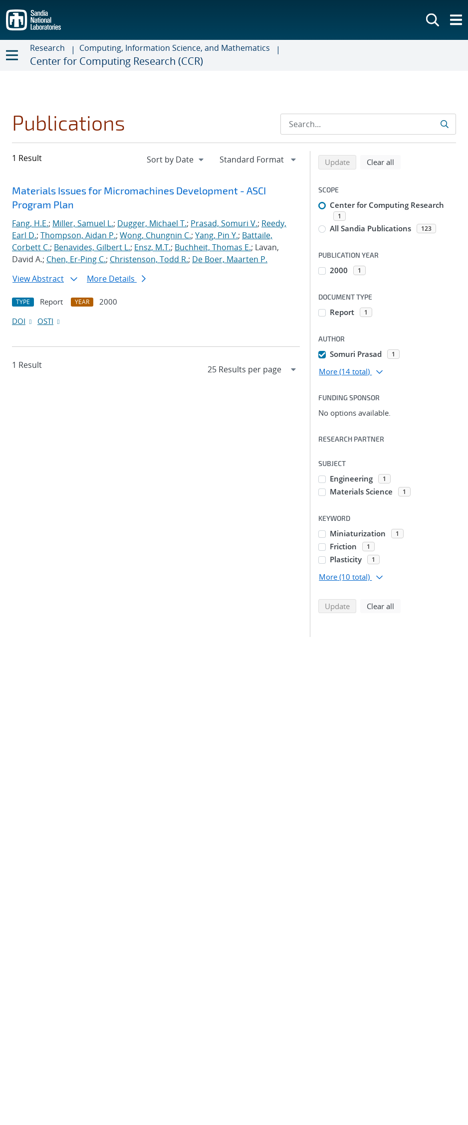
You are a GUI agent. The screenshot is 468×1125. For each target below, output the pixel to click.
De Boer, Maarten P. (229, 259)
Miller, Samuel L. (82, 223)
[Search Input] (368, 124)
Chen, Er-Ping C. (76, 259)
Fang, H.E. (30, 223)
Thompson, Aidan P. (78, 235)
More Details (116, 278)
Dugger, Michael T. (152, 223)
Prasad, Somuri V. (224, 223)
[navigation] (176, 159)
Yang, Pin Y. (216, 235)
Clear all (384, 161)
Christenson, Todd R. (149, 259)
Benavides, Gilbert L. (92, 247)
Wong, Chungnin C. (155, 235)
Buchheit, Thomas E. (213, 247)
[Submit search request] (445, 124)
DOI (22, 321)
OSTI (49, 321)
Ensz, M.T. (152, 247)
